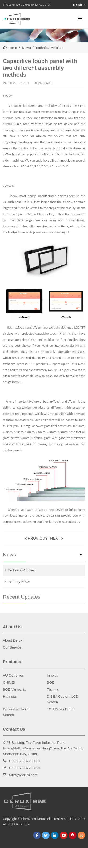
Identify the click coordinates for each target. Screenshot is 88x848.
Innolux (52, 675)
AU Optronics (13, 675)
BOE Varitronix (14, 689)
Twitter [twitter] (46, 835)
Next (55, 538)
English (77, 4)
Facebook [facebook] (37, 835)
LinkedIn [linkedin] (54, 835)
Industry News (19, 582)
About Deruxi (13, 640)
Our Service (12, 647)
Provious (37, 538)
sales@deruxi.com (23, 775)
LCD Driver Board (61, 709)
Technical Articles (21, 570)
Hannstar (10, 696)
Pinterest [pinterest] (72, 835)
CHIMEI (9, 682)
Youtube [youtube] (63, 835)
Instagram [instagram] (81, 835)
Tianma (52, 689)
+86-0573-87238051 (24, 761)
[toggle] (80, 19)
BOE (50, 682)
